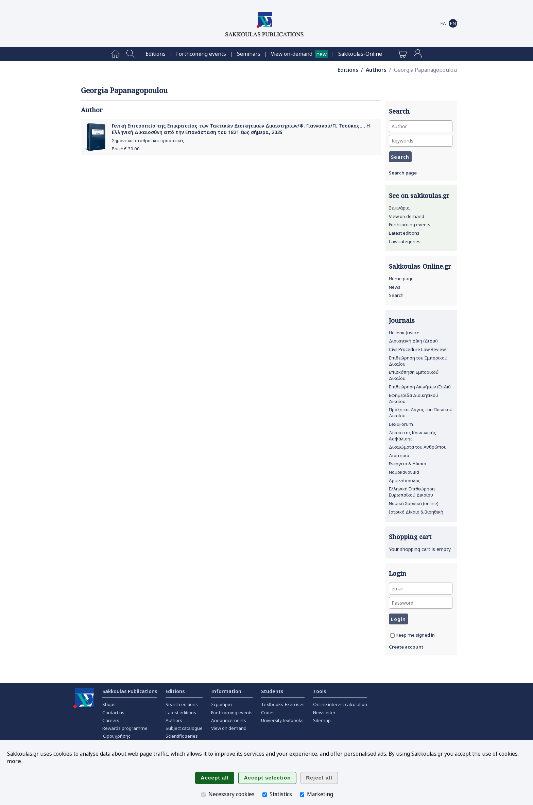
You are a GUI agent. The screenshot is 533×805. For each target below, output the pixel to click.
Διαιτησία (399, 455)
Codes (268, 712)
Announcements (228, 720)
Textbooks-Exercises (283, 704)
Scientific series (182, 736)
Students (272, 691)
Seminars (248, 53)
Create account (406, 647)
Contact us (113, 712)
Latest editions (404, 233)
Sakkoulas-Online (360, 53)
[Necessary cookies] (203, 794)
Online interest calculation (340, 704)
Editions (155, 53)
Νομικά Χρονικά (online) (414, 503)
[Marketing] (302, 794)
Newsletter (324, 712)
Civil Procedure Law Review (417, 349)
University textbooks (282, 720)
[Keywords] (420, 141)
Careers (110, 720)
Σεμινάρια (399, 208)
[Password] (420, 603)
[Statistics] (264, 794)
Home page (401, 278)
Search (396, 295)
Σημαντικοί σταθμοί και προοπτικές (148, 141)
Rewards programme (125, 728)
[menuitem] (115, 54)
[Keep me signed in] (392, 635)
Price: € (126, 149)
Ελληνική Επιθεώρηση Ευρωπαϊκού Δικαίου (412, 492)
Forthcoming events (201, 53)
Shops (109, 704)
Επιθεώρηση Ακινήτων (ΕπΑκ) (420, 387)
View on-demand (291, 53)
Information (226, 691)
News (394, 287)
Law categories (404, 241)
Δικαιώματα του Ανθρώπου (418, 447)
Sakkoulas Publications (129, 691)
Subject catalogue (184, 728)
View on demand (406, 216)
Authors (376, 69)
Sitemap (322, 720)
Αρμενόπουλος (404, 480)
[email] (420, 588)
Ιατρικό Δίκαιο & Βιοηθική (416, 512)
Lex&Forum (401, 424)
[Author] (420, 126)
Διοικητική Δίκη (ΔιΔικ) (413, 341)
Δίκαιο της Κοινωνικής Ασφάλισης (412, 436)
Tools (319, 691)
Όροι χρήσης (116, 736)
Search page (403, 173)
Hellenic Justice (404, 333)
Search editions (182, 704)
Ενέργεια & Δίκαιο (407, 463)
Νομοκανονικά (404, 472)
